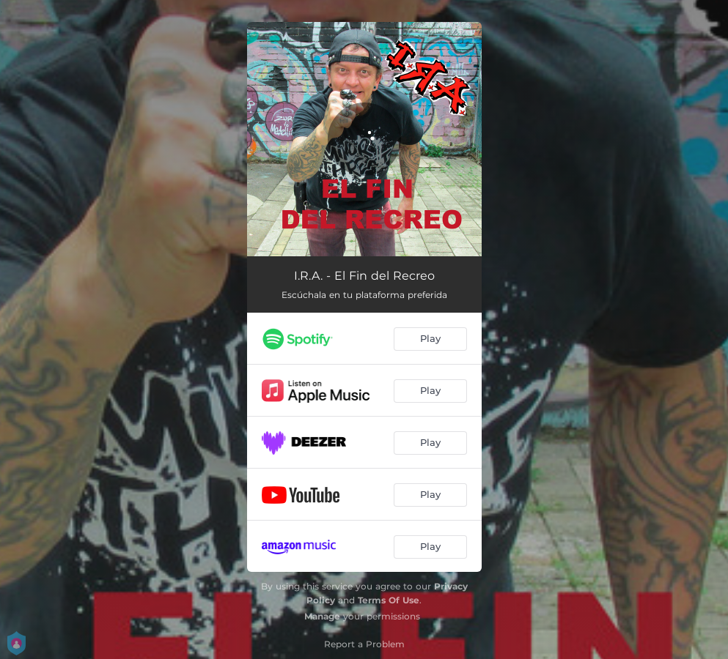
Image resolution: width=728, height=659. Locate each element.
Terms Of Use (388, 600)
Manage (322, 616)
